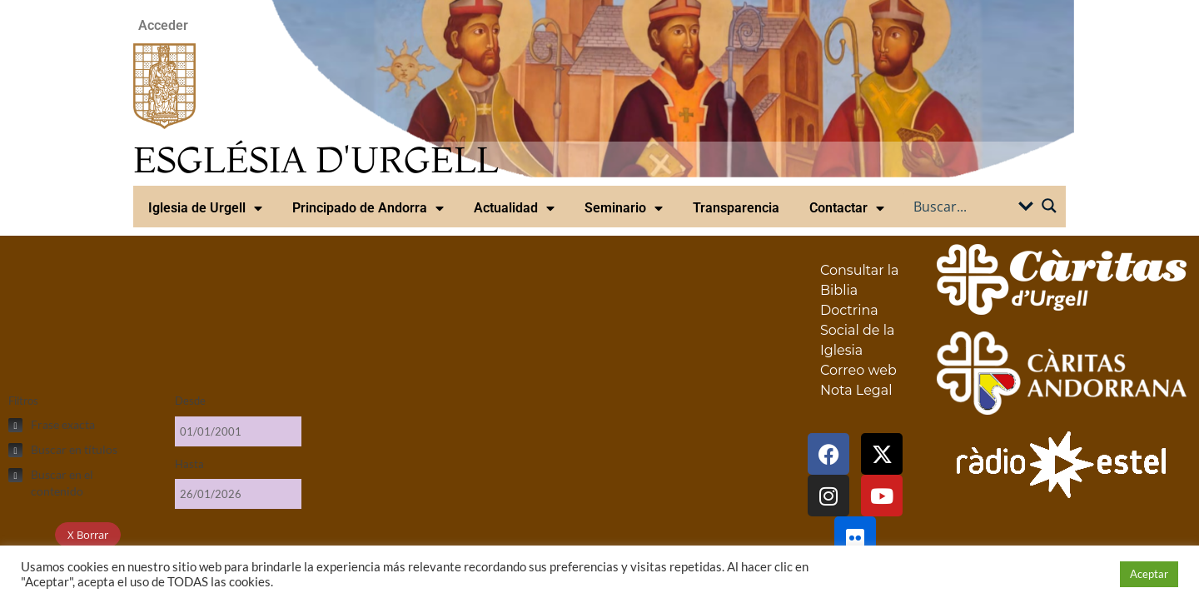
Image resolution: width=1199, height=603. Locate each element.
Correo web (858, 370)
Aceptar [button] (1149, 574)
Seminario (624, 208)
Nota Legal (856, 390)
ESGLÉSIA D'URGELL (316, 159)
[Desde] (238, 431)
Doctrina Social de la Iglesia (857, 330)
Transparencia (736, 208)
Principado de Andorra (368, 208)
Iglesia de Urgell (205, 208)
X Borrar (87, 534)
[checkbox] (83, 424)
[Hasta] (238, 494)
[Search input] (963, 205)
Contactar (846, 208)
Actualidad (514, 208)
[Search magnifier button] (1049, 205)
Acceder (163, 25)
